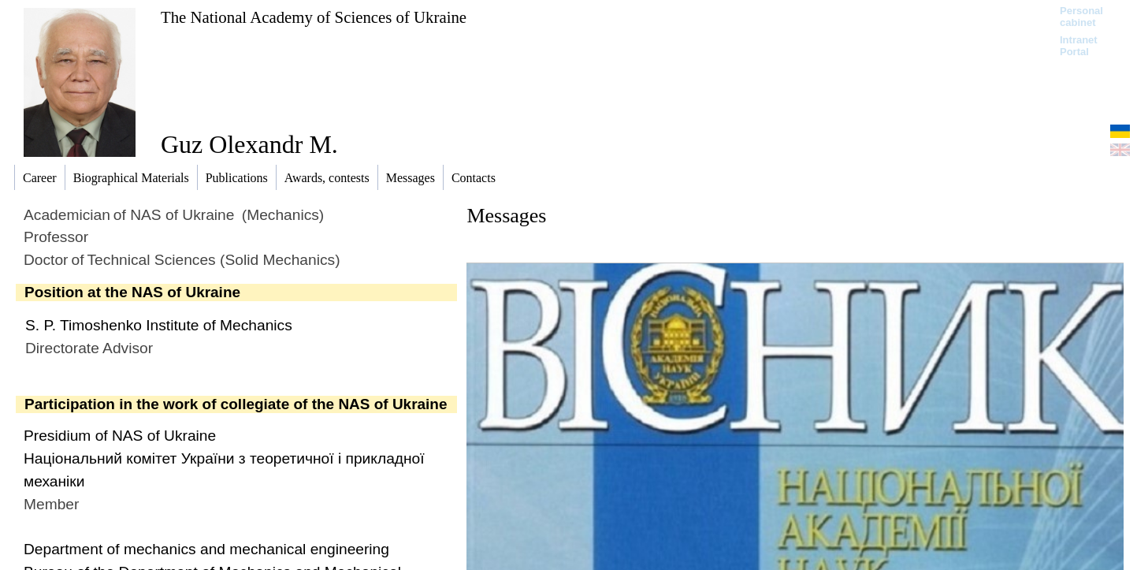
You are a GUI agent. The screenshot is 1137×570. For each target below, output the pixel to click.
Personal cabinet (1081, 16)
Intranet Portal (1079, 46)
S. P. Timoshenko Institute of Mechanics (158, 325)
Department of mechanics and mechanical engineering (206, 549)
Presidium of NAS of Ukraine (120, 435)
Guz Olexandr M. (249, 144)
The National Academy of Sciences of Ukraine (313, 17)
